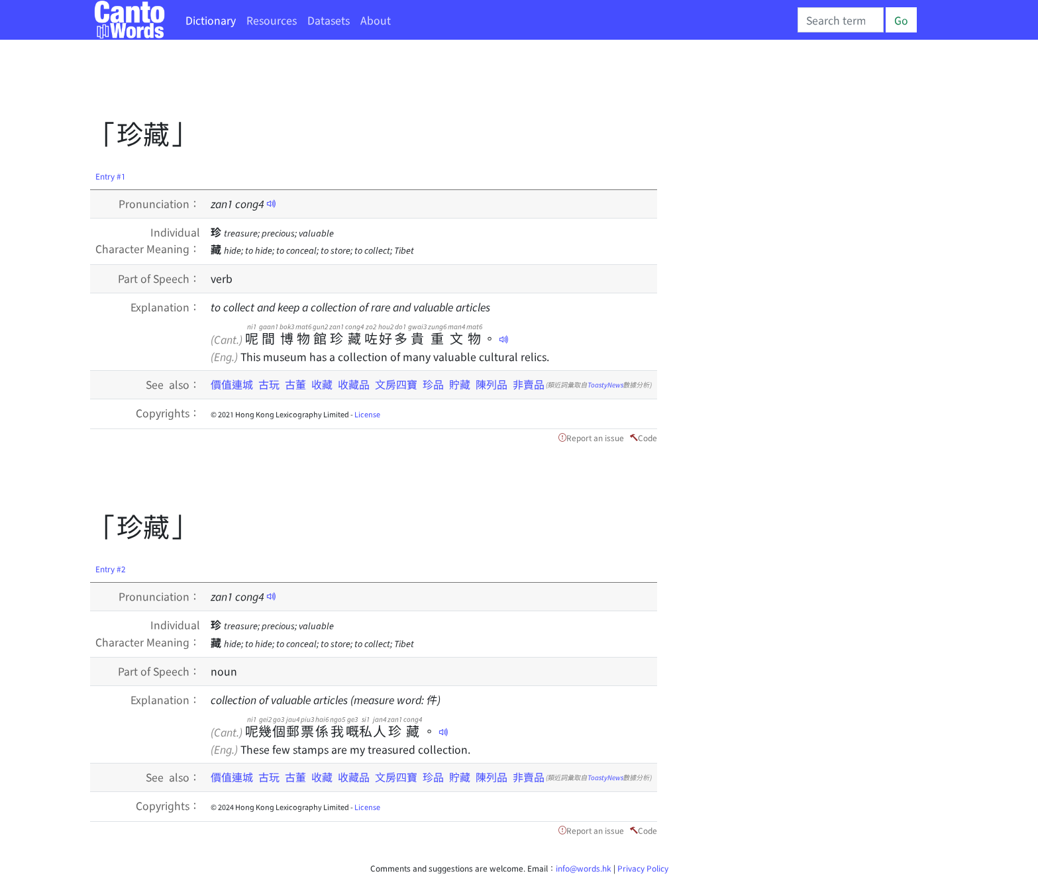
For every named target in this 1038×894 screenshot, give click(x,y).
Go (901, 20)
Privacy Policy (642, 867)
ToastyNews (605, 384)
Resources (271, 20)
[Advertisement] (331, 83)
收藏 (322, 384)
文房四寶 (396, 384)
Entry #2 (110, 568)
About (375, 20)
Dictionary (210, 20)
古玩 (269, 384)
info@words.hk (583, 867)
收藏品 (354, 384)
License (367, 414)
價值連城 (232, 384)
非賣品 (529, 384)
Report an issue (595, 437)
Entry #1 (110, 175)
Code (647, 437)
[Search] (841, 19)
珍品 (433, 384)
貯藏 (459, 384)
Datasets (328, 20)
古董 (295, 384)
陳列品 (491, 384)
